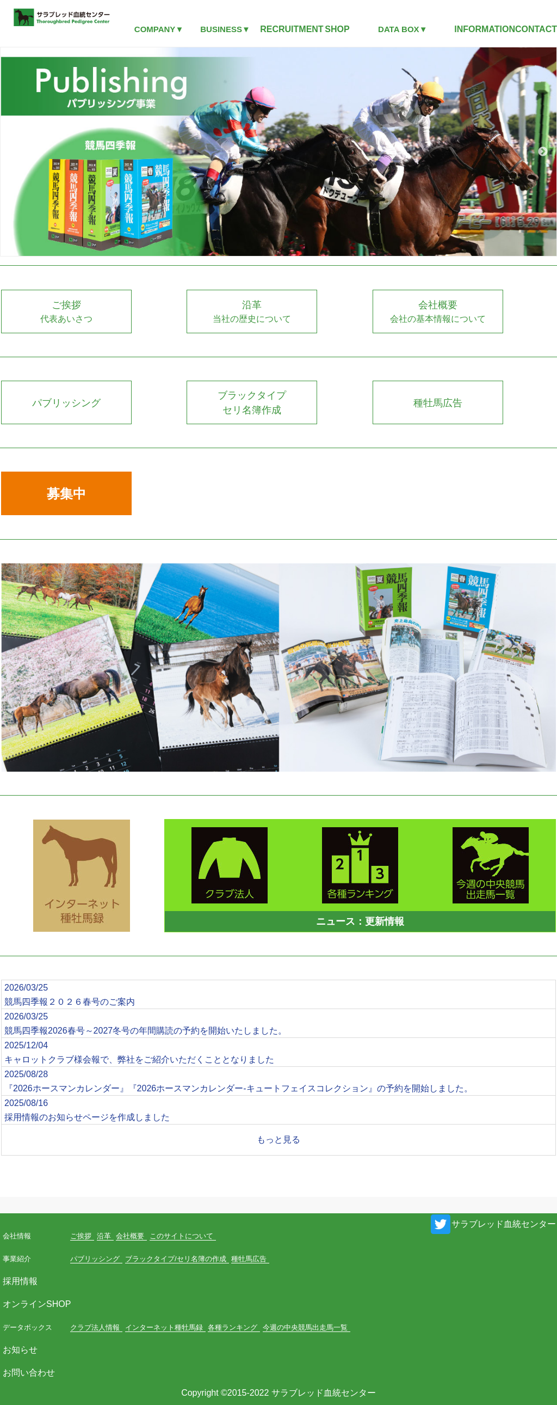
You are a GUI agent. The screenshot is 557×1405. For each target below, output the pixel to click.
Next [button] (542, 151)
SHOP (337, 29)
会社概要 (130, 1236)
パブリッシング (95, 1259)
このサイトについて (181, 1236)
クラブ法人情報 (95, 1327)
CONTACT (536, 29)
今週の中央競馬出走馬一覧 (305, 1327)
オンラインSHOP (37, 1304)
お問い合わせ (29, 1372)
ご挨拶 (80, 1236)
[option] (278, 151)
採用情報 (20, 1281)
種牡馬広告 (249, 1259)
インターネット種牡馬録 (164, 1327)
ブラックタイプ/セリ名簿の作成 (175, 1259)
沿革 (104, 1236)
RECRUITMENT (291, 29)
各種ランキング (232, 1327)
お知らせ (20, 1349)
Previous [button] (14, 151)
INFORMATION (484, 29)
